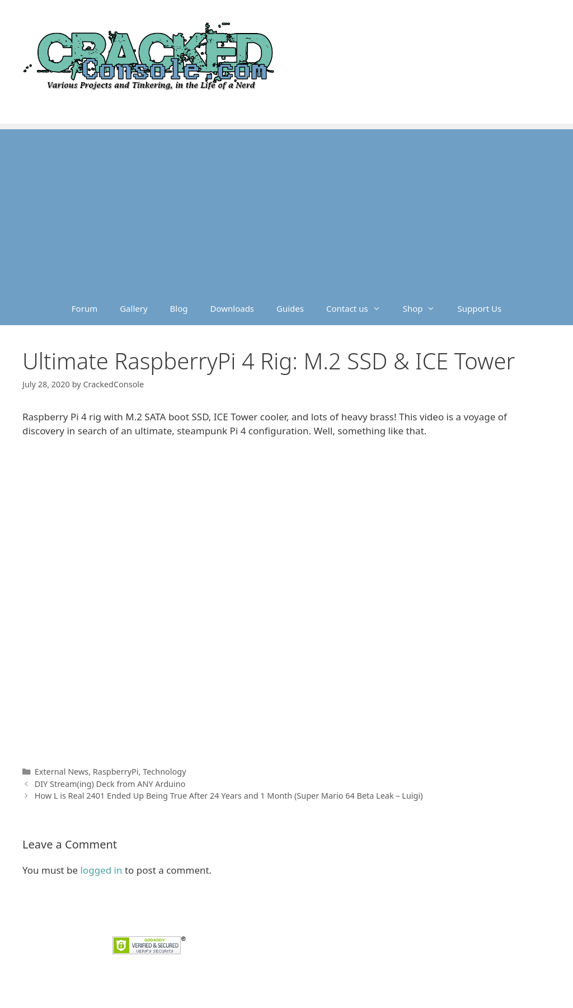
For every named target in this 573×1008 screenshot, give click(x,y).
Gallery (133, 308)
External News (62, 771)
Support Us (479, 308)
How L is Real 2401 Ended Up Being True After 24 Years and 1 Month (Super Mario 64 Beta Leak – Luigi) (229, 795)
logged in (102, 870)
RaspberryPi (116, 771)
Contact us (359, 308)
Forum (84, 308)
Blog (179, 308)
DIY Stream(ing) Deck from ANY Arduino (110, 784)
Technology (164, 771)
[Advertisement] (286, 207)
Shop (425, 308)
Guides (290, 308)
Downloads (232, 308)
